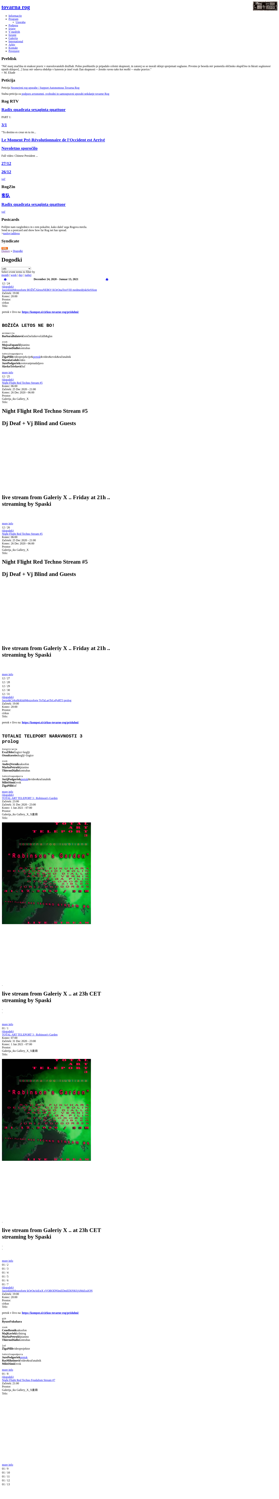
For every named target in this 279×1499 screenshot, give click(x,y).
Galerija (13, 38)
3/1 (4, 124)
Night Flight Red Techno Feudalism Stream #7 (28, 1389)
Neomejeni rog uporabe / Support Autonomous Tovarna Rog (45, 87)
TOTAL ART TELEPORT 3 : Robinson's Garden (30, 805)
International (16, 41)
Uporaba (20, 22)
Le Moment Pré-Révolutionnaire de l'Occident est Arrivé (53, 139)
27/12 (6, 163)
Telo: (5, 305)
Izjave (12, 28)
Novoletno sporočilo (19, 148)
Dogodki (18, 251)
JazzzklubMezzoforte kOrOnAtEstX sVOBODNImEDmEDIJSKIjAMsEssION (47, 1298)
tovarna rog (15, 7)
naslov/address (11, 233)
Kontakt (13, 47)
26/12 (6, 171)
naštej (28, 275)
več (3, 179)
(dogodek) (8, 286)
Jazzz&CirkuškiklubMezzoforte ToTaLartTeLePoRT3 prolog (36, 703)
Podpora (13, 25)
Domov (5, 251)
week (14, 275)
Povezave (14, 51)
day (21, 275)
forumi (12, 35)
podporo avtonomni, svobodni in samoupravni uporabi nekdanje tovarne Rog (65, 93)
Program (13, 18)
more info (7, 375)
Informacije (15, 15)
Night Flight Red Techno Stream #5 (22, 386)
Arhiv (12, 44)
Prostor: (6, 299)
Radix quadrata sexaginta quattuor (33, 109)
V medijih (14, 31)
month (5, 275)
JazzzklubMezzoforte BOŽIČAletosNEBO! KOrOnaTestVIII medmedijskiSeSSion (49, 289)
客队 (5, 195)
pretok (36, 360)
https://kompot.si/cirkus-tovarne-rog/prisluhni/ (50, 311)
